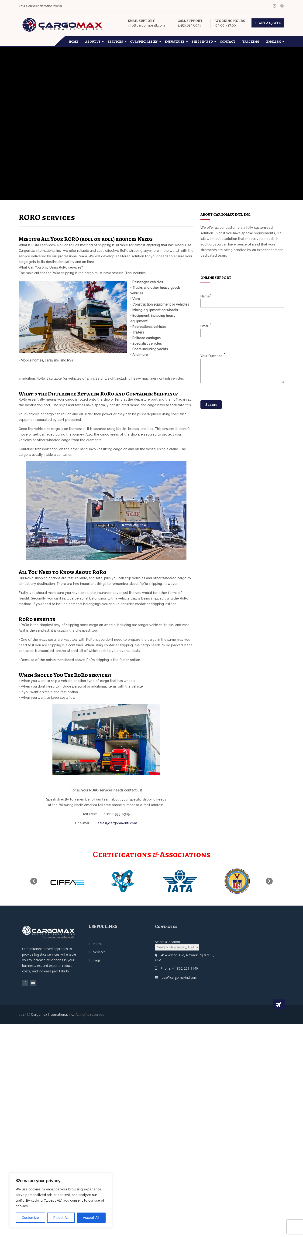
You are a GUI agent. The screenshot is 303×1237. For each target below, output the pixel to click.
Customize (30, 1218)
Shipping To (204, 41)
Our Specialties (145, 41)
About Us (94, 41)
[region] (60, 1200)
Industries (176, 41)
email (206, 326)
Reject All (61, 1218)
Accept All (91, 1218)
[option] (65, 881)
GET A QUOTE (270, 22)
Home (73, 41)
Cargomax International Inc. (52, 1014)
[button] (33, 881)
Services (117, 41)
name (206, 296)
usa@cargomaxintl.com (179, 977)
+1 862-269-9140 (185, 968)
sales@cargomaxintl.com (117, 823)
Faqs (96, 960)
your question (212, 355)
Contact (227, 41)
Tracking (250, 41)
